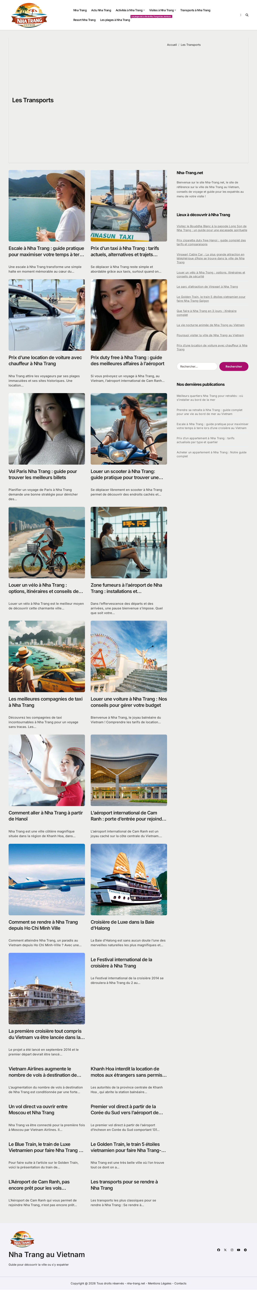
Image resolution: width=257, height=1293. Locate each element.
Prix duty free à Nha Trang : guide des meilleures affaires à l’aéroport (128, 361)
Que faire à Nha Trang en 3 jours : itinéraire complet (206, 313)
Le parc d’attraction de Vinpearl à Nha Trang (207, 286)
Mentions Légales (160, 1286)
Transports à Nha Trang (195, 10)
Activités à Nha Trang (130, 10)
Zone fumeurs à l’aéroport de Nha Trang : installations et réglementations (127, 592)
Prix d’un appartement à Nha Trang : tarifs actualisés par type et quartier (205, 440)
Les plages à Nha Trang (116, 18)
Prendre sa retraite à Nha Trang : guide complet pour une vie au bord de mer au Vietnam (209, 412)
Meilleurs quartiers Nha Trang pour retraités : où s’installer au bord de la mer (210, 398)
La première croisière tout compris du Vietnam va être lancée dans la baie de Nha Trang (45, 1039)
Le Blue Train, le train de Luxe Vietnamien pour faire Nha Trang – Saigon (46, 1153)
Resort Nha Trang (84, 20)
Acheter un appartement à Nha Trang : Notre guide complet (212, 454)
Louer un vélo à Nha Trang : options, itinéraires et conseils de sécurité (44, 592)
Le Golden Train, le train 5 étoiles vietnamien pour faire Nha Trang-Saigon (127, 1153)
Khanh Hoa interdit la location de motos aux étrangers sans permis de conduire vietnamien (127, 1077)
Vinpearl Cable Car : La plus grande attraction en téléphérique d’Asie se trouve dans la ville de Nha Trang (211, 258)
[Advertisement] (205, 102)
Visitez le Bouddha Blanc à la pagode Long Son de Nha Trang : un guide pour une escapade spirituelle (212, 228)
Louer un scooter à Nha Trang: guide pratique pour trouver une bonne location (125, 478)
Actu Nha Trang (101, 10)
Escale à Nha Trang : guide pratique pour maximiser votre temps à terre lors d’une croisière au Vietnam (44, 257)
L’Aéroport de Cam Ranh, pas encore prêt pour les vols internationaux (40, 1191)
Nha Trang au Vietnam (47, 1257)
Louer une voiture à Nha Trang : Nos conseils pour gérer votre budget (125, 706)
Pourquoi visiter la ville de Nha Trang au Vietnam (210, 335)
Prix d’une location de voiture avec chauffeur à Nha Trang (46, 361)
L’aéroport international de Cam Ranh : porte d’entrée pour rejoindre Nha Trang (125, 820)
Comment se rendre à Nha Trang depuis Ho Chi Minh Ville (44, 926)
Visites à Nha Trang (162, 10)
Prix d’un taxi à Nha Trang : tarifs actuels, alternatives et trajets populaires (126, 254)
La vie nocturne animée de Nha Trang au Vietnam (211, 325)
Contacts (180, 1286)
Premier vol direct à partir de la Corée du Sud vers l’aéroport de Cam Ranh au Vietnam (125, 1115)
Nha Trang (80, 10)
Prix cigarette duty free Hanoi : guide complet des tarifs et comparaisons (211, 242)
